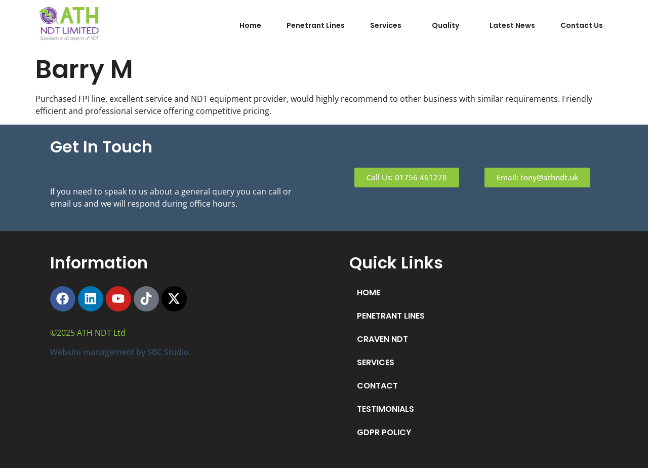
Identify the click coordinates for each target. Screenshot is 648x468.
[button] (388, 25)
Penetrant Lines (316, 25)
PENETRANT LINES (391, 316)
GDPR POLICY (384, 432)
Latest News (512, 25)
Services (385, 25)
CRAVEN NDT (382, 339)
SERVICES (375, 362)
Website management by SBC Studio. (120, 352)
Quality (445, 25)
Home (250, 25)
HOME (368, 292)
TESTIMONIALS (385, 409)
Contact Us (581, 25)
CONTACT (377, 386)
